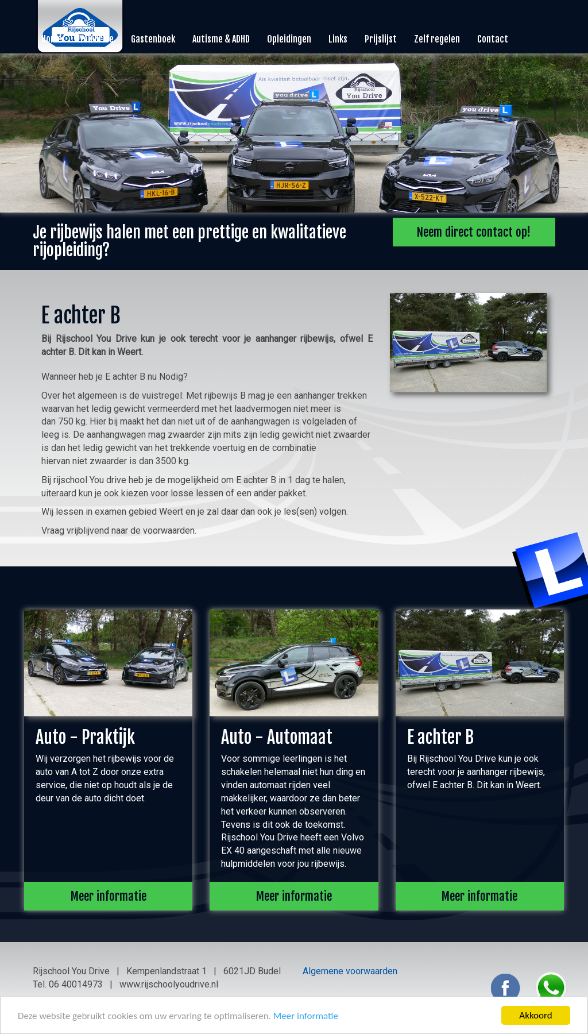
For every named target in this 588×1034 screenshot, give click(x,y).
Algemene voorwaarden (350, 971)
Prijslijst (381, 39)
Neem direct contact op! (474, 232)
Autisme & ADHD (221, 39)
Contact (492, 39)
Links (337, 39)
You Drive (96, 39)
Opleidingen (289, 39)
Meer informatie (305, 1016)
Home (51, 39)
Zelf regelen (437, 39)
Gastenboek (153, 39)
